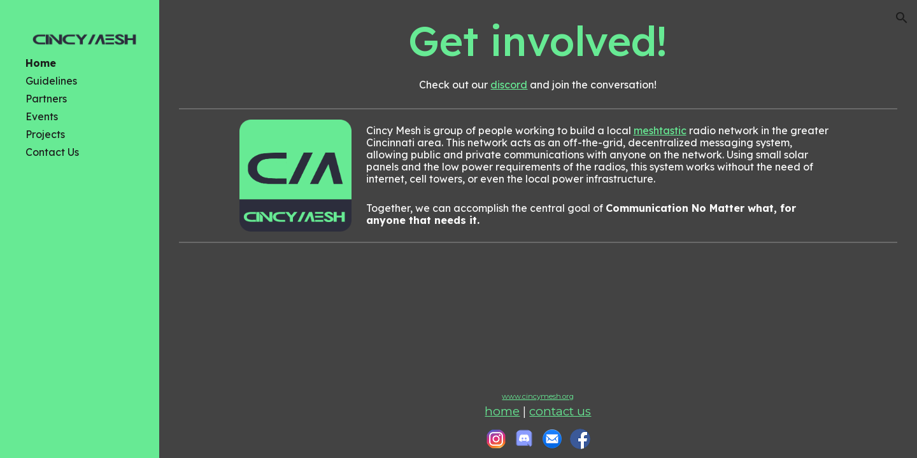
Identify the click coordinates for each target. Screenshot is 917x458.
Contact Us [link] (52, 152)
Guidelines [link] (51, 80)
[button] (901, 18)
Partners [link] (46, 98)
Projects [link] (45, 134)
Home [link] (40, 63)
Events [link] (41, 116)
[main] (538, 39)
